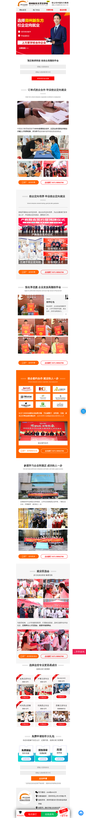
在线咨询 (51, 814)
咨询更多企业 (32, 451)
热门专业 (36, 10)
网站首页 (22, 10)
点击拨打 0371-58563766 (54, 182)
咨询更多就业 (32, 656)
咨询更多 (31, 556)
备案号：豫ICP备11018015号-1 (50, 808)
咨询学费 (31, 182)
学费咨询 (25, 697)
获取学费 (83, 411)
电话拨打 (32, 814)
